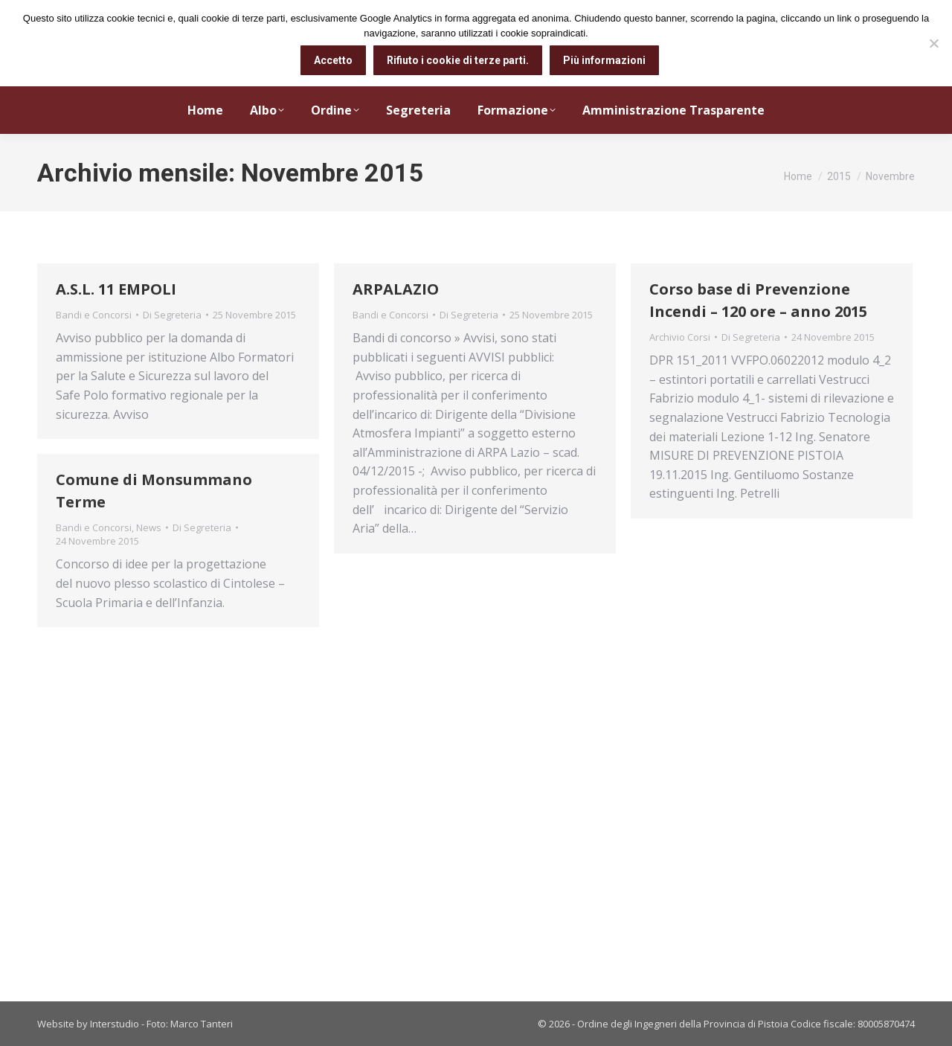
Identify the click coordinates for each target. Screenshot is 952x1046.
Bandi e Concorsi (94, 314)
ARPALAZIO (396, 289)
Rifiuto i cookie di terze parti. (458, 60)
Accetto (333, 60)
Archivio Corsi (679, 337)
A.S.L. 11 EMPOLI (116, 289)
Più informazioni (604, 60)
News (148, 527)
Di (172, 314)
